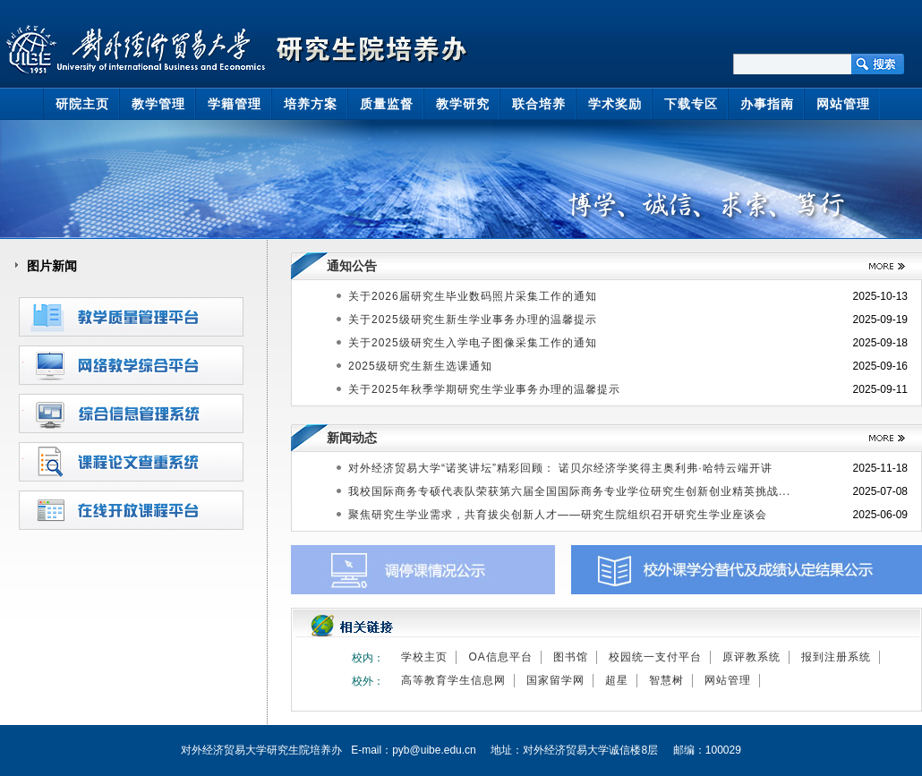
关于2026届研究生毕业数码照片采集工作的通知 (472, 296)
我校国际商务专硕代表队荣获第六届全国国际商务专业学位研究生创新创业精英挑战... (569, 491)
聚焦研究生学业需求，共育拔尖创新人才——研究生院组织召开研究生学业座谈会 (557, 514)
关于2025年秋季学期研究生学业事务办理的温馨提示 (484, 389)
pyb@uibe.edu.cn (434, 750)
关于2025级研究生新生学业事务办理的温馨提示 (472, 319)
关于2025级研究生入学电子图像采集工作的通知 (472, 343)
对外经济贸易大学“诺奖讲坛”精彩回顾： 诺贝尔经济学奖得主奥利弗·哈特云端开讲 (560, 468)
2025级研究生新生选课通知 (420, 366)
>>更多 (880, 266)
